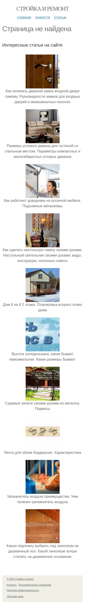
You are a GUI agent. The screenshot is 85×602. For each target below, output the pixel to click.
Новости (42, 17)
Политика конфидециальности (23, 590)
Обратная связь (15, 596)
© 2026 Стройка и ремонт (20, 579)
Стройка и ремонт (42, 8)
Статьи (60, 17)
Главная (24, 17)
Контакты (12, 585)
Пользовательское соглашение (35, 585)
